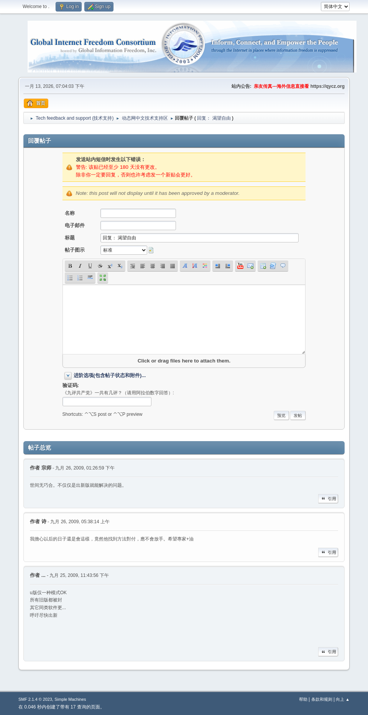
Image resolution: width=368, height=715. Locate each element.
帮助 (303, 699)
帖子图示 (75, 250)
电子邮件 (75, 225)
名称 (70, 213)
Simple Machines (70, 699)
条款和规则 (321, 699)
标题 (70, 238)
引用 (328, 498)
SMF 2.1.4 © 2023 (35, 699)
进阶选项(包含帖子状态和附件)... (110, 375)
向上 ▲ (343, 699)
